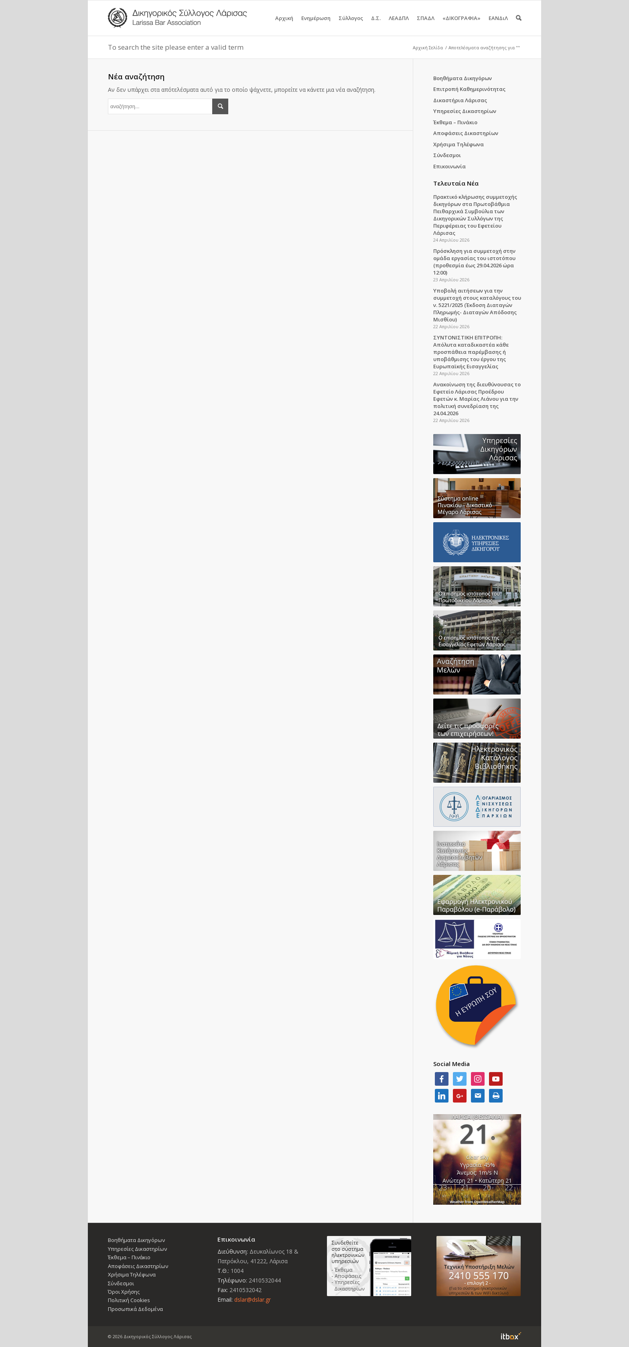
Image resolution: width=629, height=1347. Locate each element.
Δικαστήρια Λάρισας (460, 100)
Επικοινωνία (449, 166)
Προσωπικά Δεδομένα (135, 1309)
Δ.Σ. (376, 25)
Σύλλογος (351, 25)
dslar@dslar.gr (252, 1299)
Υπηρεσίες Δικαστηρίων (464, 111)
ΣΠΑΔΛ (425, 25)
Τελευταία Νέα (456, 183)
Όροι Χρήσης (124, 1291)
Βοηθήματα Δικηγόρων (462, 78)
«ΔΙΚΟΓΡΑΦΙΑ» (461, 25)
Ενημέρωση (316, 25)
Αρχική (284, 25)
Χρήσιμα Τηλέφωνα (458, 144)
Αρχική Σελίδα (428, 47)
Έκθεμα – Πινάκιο (455, 122)
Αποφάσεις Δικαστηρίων (465, 133)
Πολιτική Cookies (129, 1300)
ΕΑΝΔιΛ (498, 25)
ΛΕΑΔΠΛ (399, 25)
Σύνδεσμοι (447, 155)
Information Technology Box (511, 1335)
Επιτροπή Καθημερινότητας (469, 89)
